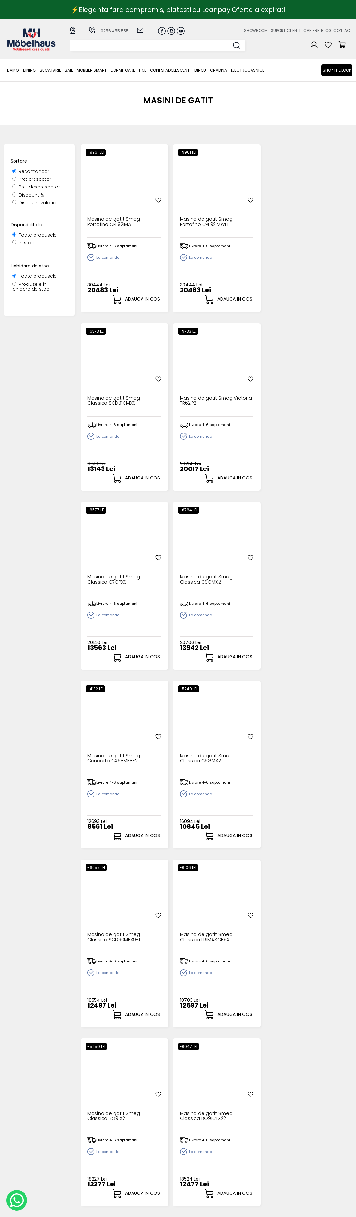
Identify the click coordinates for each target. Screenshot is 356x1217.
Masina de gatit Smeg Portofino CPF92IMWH (173, 205)
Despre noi (237, 1140)
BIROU (200, 70)
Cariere (311, 30)
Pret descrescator (36, 187)
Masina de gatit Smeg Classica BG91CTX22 (311, 563)
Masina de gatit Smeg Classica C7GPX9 (105, 384)
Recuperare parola (196, 1151)
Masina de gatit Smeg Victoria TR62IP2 (311, 205)
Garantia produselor (148, 1161)
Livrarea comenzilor (146, 1151)
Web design (315, 1209)
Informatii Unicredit (146, 1188)
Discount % (28, 195)
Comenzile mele (193, 1166)
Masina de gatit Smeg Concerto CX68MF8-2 (243, 384)
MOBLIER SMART (92, 70)
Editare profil (188, 1171)
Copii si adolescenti (170, 70)
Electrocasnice (247, 70)
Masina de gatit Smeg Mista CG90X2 (111, 740)
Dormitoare (123, 70)
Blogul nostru (239, 1156)
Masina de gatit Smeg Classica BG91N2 (242, 742)
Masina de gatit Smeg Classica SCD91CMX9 (242, 205)
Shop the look (337, 70)
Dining (29, 70)
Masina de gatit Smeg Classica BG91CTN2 (173, 742)
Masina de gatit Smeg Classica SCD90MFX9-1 (105, 563)
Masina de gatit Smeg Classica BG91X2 (242, 563)
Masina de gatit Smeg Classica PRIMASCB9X (173, 563)
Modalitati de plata (146, 1145)
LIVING (13, 70)
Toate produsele (34, 235)
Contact (342, 30)
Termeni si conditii (145, 1156)
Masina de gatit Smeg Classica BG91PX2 (311, 742)
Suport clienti (285, 30)
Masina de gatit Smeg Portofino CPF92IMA (105, 205)
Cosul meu (187, 1161)
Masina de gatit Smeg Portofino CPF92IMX (242, 921)
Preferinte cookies (245, 1167)
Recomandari (31, 171)
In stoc (23, 242)
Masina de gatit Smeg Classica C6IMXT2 (105, 921)
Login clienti (187, 1145)
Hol (142, 70)
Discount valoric (34, 202)
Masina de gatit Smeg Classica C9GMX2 (173, 384)
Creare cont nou (193, 1140)
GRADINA (218, 70)
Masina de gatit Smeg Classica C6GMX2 (311, 384)
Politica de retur (142, 1177)
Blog (326, 30)
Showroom (256, 30)
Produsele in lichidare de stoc (30, 286)
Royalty (344, 1209)
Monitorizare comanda (138, 1169)
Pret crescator (31, 179)
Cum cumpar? (141, 1140)
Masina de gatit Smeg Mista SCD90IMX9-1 (173, 921)
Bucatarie (50, 70)
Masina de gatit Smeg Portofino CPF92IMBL (311, 921)
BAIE (69, 70)
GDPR (130, 1183)
